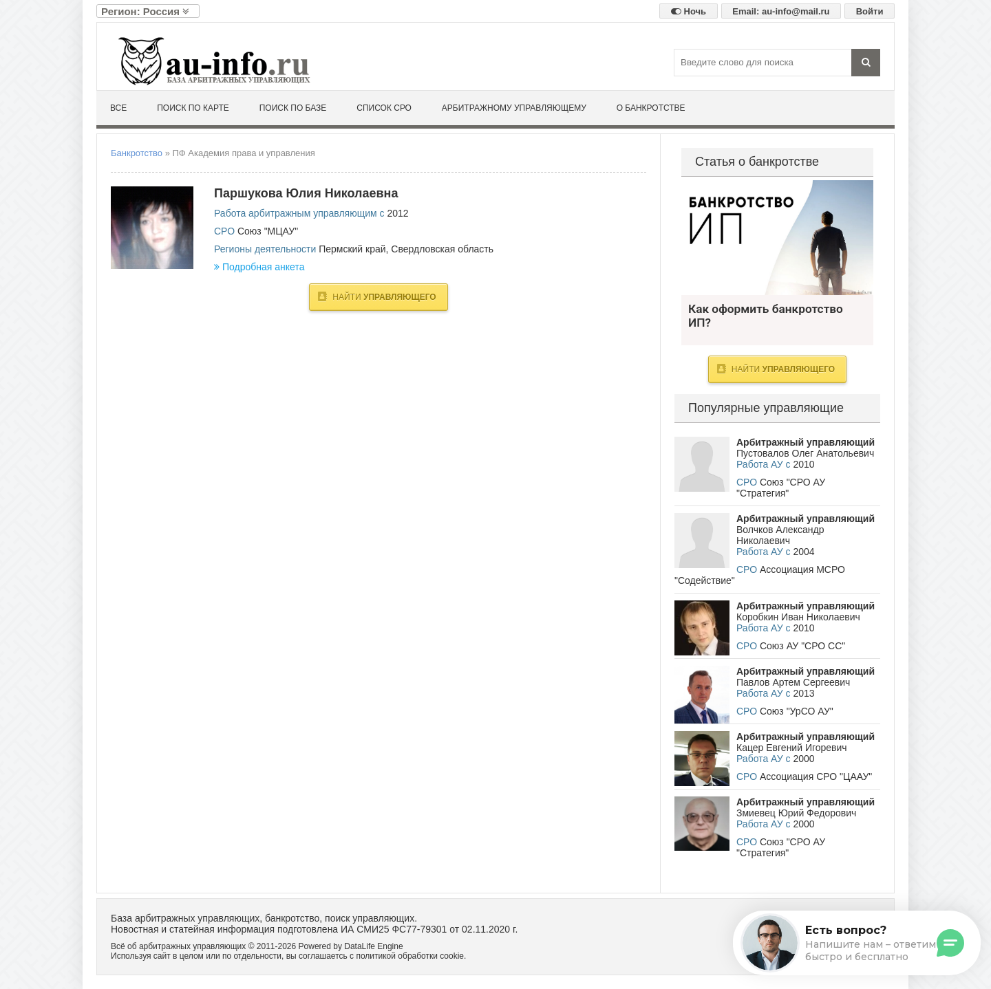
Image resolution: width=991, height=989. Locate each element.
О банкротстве (651, 108)
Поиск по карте (193, 108)
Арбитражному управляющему (514, 108)
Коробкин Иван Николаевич (798, 616)
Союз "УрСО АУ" (796, 711)
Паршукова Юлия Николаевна (306, 193)
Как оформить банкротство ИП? (777, 237)
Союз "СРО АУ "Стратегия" (780, 488)
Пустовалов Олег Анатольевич (805, 453)
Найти (377, 296)
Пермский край (352, 248)
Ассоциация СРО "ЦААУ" (816, 776)
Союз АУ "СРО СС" (802, 645)
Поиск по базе (293, 108)
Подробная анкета (259, 266)
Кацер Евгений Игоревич (791, 747)
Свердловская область (442, 248)
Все (118, 108)
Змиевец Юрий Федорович (796, 812)
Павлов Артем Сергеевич (793, 682)
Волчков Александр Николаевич (780, 535)
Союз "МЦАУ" (267, 231)
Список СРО (384, 108)
